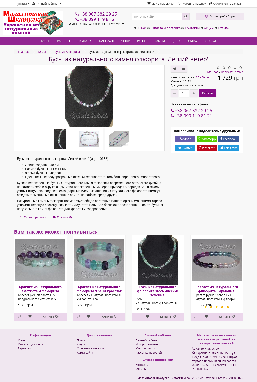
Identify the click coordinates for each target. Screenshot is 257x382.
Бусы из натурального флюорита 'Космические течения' (158, 291)
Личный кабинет (147, 340)
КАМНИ (160, 41)
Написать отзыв (232, 72)
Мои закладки (145, 348)
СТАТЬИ (210, 41)
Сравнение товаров (90, 348)
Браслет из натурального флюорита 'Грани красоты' (99, 289)
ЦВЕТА (176, 41)
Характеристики (33, 217)
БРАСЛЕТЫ (62, 41)
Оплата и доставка (166, 28)
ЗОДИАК (193, 41)
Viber (185, 139)
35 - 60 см (202, 77)
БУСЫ (45, 41)
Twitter (185, 148)
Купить (207, 93)
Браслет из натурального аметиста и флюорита (40, 289)
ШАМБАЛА (84, 41)
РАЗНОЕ (142, 41)
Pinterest (207, 148)
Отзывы (224, 28)
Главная (24, 52)
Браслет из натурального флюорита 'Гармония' (216, 289)
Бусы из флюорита (67, 52)
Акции (209, 28)
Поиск (81, 340)
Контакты (192, 28)
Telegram (228, 148)
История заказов (147, 344)
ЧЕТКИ (125, 41)
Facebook (228, 139)
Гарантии (24, 348)
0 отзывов (212, 72)
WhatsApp (207, 139)
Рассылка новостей (149, 352)
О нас (142, 28)
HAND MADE (106, 41)
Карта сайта (85, 352)
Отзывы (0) (62, 217)
